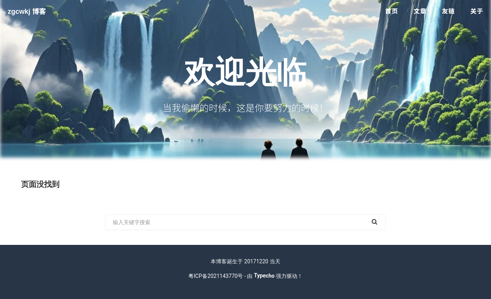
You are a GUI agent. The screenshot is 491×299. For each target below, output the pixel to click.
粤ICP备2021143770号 (215, 276)
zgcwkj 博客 (27, 11)
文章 (420, 11)
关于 (476, 11)
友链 (448, 11)
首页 (391, 11)
